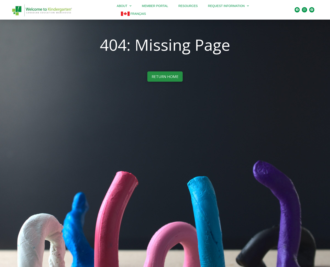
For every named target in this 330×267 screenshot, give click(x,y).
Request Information (228, 6)
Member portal (155, 6)
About (124, 6)
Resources (188, 6)
